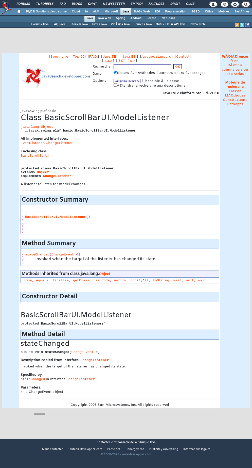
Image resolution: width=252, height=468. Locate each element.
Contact (182, 57)
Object (43, 172)
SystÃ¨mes (242, 11)
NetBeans (168, 18)
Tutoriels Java (78, 24)
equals (42, 280)
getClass (81, 280)
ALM (96, 11)
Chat (92, 4)
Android (135, 18)
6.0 (132, 61)
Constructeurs (235, 100)
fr (231, 61)
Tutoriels (44, 4)
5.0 (120, 61)
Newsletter (113, 4)
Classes (235, 91)
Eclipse (151, 18)
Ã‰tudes (156, 4)
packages (196, 73)
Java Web (104, 18)
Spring (120, 18)
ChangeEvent (63, 254)
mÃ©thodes (143, 73)
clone (27, 280)
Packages (235, 104)
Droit (175, 4)
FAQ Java (58, 24)
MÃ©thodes (235, 95)
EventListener (32, 143)
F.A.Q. (93, 57)
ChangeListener (59, 143)
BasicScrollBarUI (35, 156)
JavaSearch (197, 24)
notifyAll (139, 280)
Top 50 (78, 57)
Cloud (76, 11)
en (236, 61)
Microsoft (111, 11)
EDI (157, 11)
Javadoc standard (156, 57)
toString (161, 280)
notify (120, 280)
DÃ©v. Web (142, 11)
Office (209, 11)
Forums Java (39, 24)
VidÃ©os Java (120, 24)
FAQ (62, 4)
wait (177, 280)
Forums (23, 4)
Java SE (109, 57)
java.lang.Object (37, 127)
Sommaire (59, 57)
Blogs (76, 4)
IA (86, 11)
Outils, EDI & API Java (170, 24)
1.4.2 (108, 61)
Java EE (129, 57)
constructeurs (171, 73)
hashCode (102, 280)
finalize (60, 280)
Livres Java (99, 24)
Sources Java (143, 24)
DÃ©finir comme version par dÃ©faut (235, 69)
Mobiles (223, 11)
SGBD (195, 11)
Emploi (136, 4)
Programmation (175, 11)
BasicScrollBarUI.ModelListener (55, 217)
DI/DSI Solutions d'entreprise (46, 11)
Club (190, 4)
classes (122, 73)
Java (126, 11)
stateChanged (37, 254)
